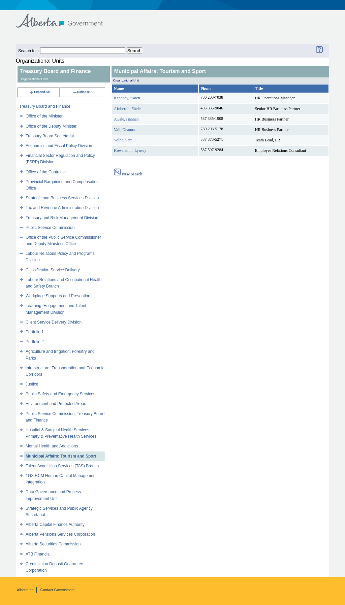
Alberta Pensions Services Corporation (60, 534)
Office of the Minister (44, 116)
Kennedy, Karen (127, 98)
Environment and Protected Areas (56, 403)
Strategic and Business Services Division (62, 198)
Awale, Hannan (126, 119)
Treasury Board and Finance (44, 106)
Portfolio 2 (35, 341)
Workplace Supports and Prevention (58, 296)
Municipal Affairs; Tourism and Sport (61, 456)
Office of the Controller (46, 172)
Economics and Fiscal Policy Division (59, 145)
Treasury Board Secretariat (50, 136)
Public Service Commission (50, 227)
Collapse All (83, 92)
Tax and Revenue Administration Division (62, 207)
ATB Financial (38, 554)
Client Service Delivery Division (54, 322)
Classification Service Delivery (53, 270)
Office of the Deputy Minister (51, 126)
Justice (32, 384)
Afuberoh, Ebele (127, 108)
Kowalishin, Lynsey (130, 150)
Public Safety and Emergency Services (60, 394)
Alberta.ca (25, 590)
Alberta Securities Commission (53, 544)
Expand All (39, 92)
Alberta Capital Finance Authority (55, 524)
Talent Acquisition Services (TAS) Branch (62, 466)
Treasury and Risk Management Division (62, 217)
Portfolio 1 (35, 332)
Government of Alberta (65, 17)
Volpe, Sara (123, 140)
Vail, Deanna (124, 129)
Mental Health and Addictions (52, 446)
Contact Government (57, 590)
